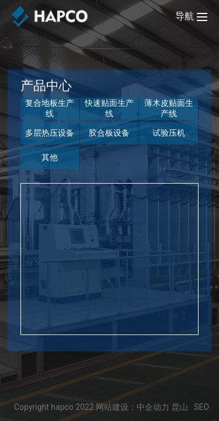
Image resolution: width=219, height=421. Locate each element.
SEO (201, 407)
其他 (49, 157)
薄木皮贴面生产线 (168, 108)
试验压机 (168, 132)
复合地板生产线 (49, 108)
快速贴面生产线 (109, 108)
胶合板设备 (109, 132)
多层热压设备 (49, 132)
